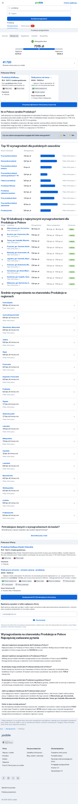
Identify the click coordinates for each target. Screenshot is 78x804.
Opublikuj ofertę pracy (34, 753)
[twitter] (13, 778)
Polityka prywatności (9, 792)
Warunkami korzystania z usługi (17, 626)
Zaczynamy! (39, 620)
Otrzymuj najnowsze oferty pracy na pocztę (39, 105)
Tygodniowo (25, 36)
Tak (62, 135)
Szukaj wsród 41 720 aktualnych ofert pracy (39, 597)
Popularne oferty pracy (59, 753)
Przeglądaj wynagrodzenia (60, 765)
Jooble (14, 800)
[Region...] (39, 13)
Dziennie (34, 36)
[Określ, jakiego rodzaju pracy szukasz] (39, 8)
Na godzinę (44, 36)
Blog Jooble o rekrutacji (35, 756)
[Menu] (3, 3)
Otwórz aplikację (70, 3)
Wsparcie (5, 762)
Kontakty (5, 756)
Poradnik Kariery (56, 756)
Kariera (4, 759)
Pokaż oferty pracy (70, 156)
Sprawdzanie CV (57, 771)
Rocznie (5, 36)
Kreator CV (55, 768)
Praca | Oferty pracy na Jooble (13, 765)
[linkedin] (18, 778)
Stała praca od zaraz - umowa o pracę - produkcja (41, 77)
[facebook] (4, 778)
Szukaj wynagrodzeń (39, 19)
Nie (71, 135)
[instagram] (8, 778)
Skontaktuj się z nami (39, 536)
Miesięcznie (14, 36)
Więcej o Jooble (8, 753)
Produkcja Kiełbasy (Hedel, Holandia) (10, 77)
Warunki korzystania (8, 788)
